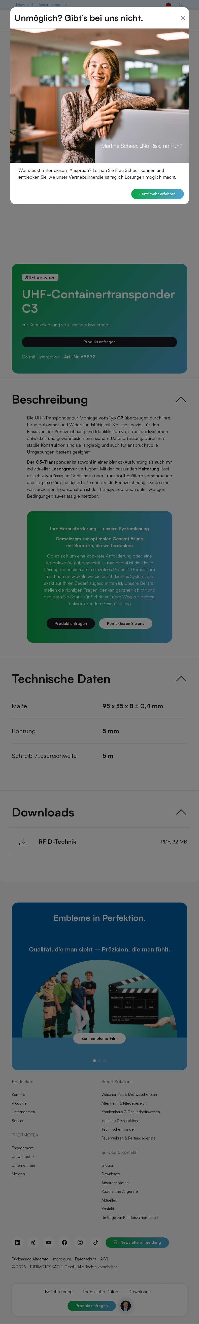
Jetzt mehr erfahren (157, 186)
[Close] (183, 10)
